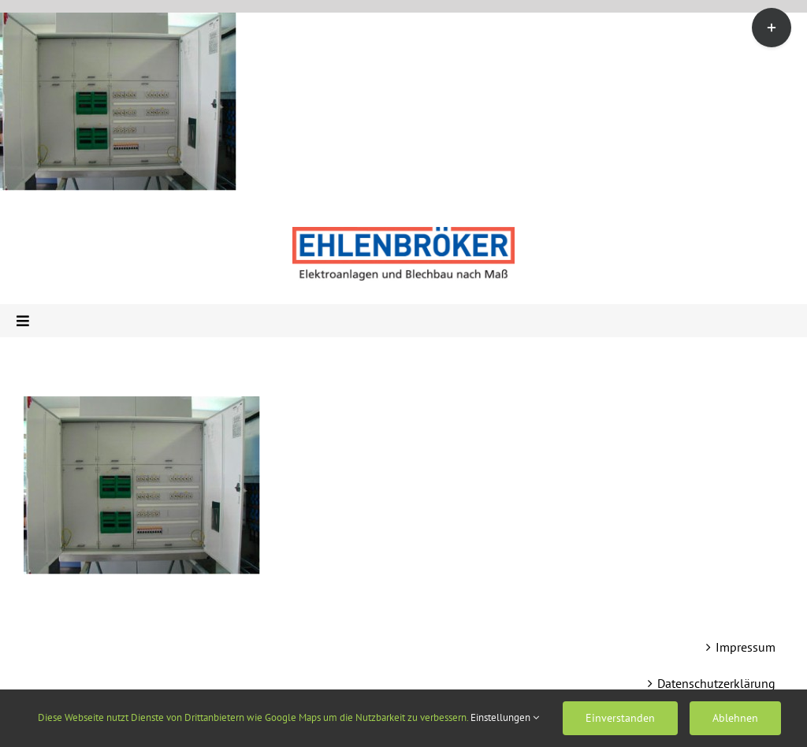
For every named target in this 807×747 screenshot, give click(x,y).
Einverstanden (620, 718)
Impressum (745, 647)
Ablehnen (735, 718)
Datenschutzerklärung (716, 683)
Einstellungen (504, 717)
